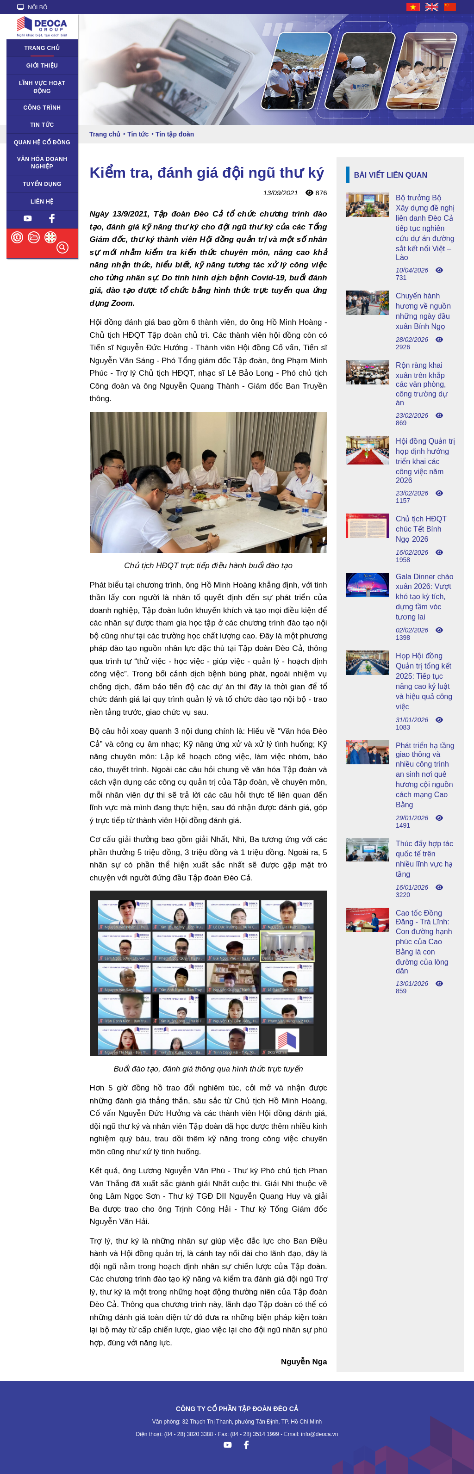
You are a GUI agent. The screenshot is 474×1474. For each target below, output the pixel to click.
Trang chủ (42, 48)
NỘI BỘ (32, 7)
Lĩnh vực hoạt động (42, 87)
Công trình (42, 108)
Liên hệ (42, 201)
